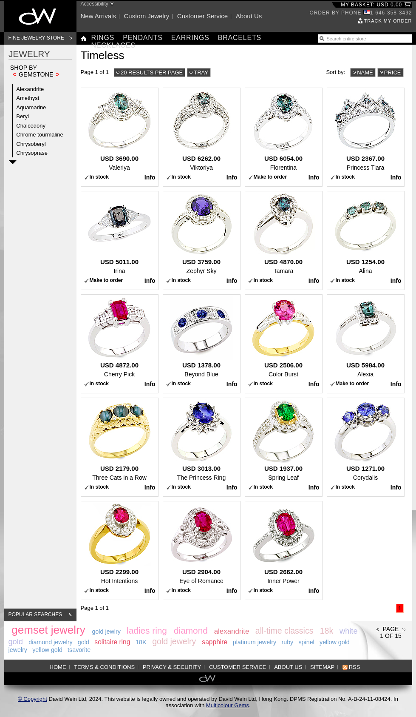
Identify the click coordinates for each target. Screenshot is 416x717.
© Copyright (32, 699)
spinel (306, 642)
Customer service (202, 16)
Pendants (143, 37)
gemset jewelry (48, 629)
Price (392, 72)
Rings (103, 37)
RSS (354, 667)
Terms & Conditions (104, 667)
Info (150, 177)
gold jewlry (106, 631)
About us (249, 16)
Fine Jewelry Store (36, 38)
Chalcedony (30, 125)
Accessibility (94, 4)
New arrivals (98, 16)
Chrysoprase (32, 153)
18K (141, 642)
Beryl (22, 116)
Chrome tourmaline (39, 134)
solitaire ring (112, 642)
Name (365, 72)
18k (326, 630)
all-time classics (284, 630)
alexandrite (231, 631)
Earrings (190, 37)
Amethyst (27, 98)
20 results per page (152, 72)
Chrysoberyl (30, 144)
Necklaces (113, 45)
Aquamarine (31, 107)
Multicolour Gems (227, 705)
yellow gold (47, 649)
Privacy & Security (172, 667)
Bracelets (239, 37)
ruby (287, 642)
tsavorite (79, 649)
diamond (191, 630)
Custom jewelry (146, 16)
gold (83, 642)
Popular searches (35, 614)
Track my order (388, 20)
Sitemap (322, 667)
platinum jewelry (255, 642)
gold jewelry (174, 641)
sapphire (214, 642)
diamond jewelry (50, 642)
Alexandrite (30, 89)
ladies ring (147, 630)
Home (58, 667)
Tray (201, 72)
